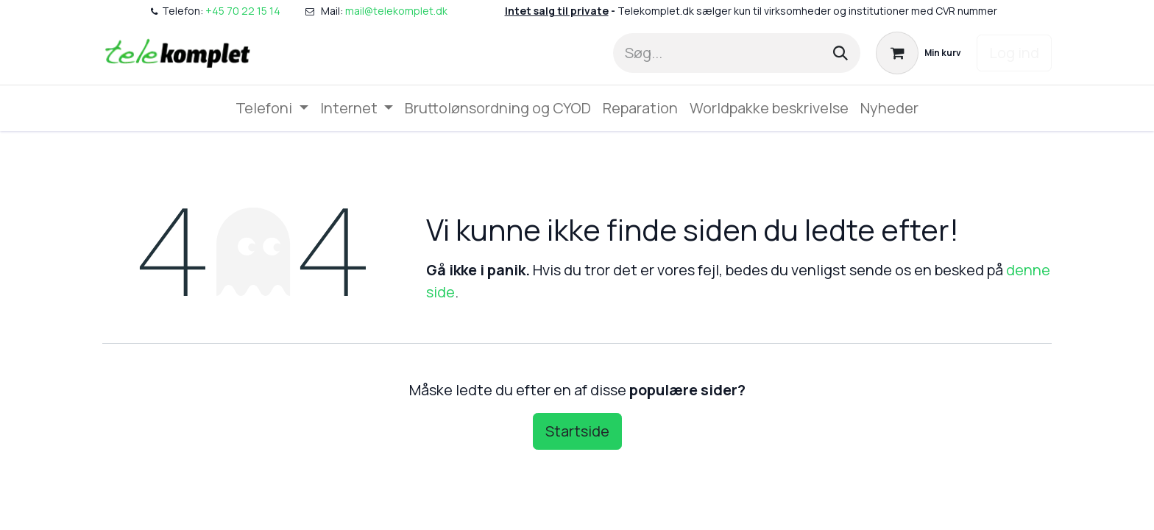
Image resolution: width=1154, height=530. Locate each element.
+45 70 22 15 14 (242, 11)
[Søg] (840, 53)
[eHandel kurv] (918, 53)
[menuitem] (272, 108)
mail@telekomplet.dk (397, 11)
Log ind (1014, 53)
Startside (577, 431)
